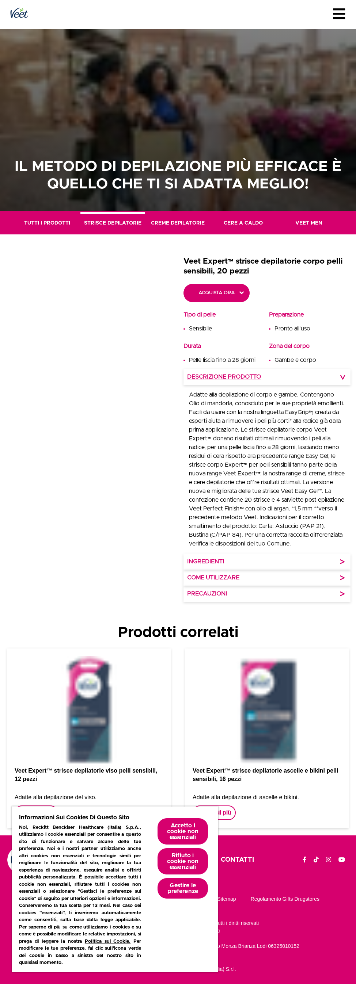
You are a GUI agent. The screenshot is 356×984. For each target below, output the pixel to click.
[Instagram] (328, 859)
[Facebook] (304, 859)
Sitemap (226, 899)
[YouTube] (341, 859)
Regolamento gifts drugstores (285, 899)
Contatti (237, 860)
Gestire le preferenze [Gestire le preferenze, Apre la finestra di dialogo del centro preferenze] (182, 888)
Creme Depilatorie (178, 223)
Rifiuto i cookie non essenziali (182, 861)
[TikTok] (316, 859)
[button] (128, 429)
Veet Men (308, 223)
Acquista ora (216, 293)
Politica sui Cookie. (108, 941)
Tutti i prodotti (47, 223)
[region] (115, 889)
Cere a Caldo (243, 223)
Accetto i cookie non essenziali (182, 831)
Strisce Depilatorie (112, 223)
